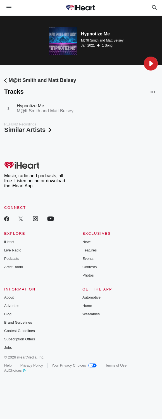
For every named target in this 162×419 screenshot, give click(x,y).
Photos (88, 275)
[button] (151, 64)
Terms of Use (116, 365)
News (87, 242)
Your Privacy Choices (74, 365)
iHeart (9, 242)
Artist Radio (13, 267)
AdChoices (15, 370)
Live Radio (12, 250)
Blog (7, 314)
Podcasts (11, 258)
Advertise (11, 306)
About (9, 297)
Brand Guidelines (18, 322)
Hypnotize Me (30, 105)
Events (88, 258)
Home (87, 306)
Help (8, 365)
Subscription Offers (19, 339)
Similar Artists (28, 129)
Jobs (8, 347)
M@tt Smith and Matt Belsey (102, 40)
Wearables (91, 314)
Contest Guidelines (19, 331)
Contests (89, 267)
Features (89, 250)
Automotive (91, 297)
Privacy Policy (31, 365)
